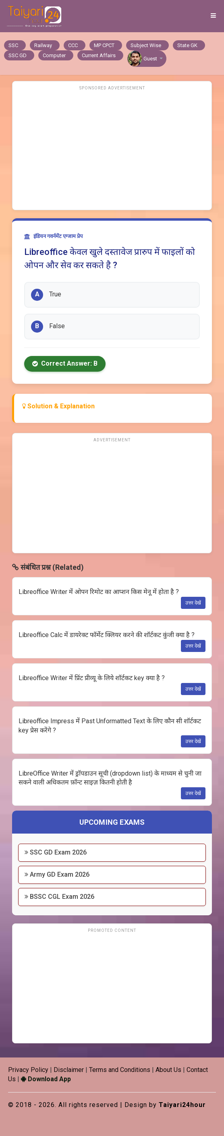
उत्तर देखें (193, 603)
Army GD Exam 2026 (57, 874)
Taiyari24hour (182, 1105)
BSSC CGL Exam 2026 (59, 896)
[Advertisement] (112, 149)
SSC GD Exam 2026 (56, 852)
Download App (46, 1079)
